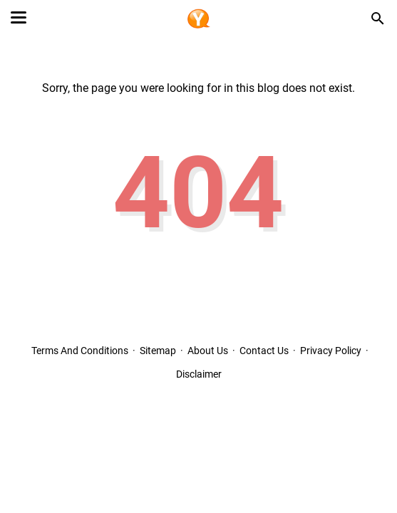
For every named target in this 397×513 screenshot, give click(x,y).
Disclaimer (199, 374)
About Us (207, 350)
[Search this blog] (377, 18)
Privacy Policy (330, 350)
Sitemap (158, 350)
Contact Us (264, 350)
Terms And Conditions (79, 350)
